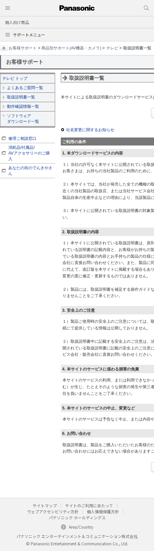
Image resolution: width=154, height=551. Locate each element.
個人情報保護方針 (103, 511)
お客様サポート (23, 48)
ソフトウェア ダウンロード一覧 (23, 118)
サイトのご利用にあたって (89, 505)
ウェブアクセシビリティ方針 (53, 511)
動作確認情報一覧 (23, 106)
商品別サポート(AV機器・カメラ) (71, 48)
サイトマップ (45, 505)
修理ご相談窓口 (22, 138)
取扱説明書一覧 (21, 97)
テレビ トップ (14, 78)
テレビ (112, 48)
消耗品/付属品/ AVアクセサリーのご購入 (29, 153)
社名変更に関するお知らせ (90, 129)
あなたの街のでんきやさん (30, 171)
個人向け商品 (17, 22)
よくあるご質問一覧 (25, 87)
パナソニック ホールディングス (77, 517)
